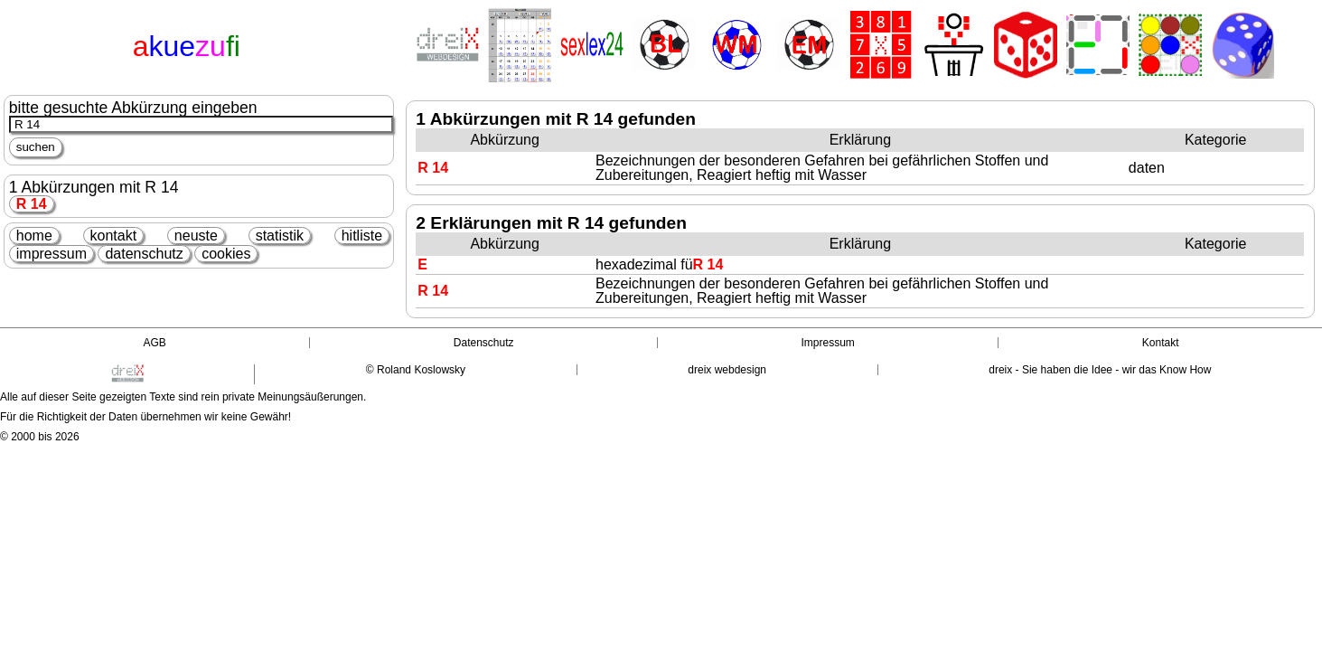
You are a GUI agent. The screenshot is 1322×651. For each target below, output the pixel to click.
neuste (196, 235)
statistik (280, 235)
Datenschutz (484, 342)
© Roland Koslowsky (415, 369)
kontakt (113, 235)
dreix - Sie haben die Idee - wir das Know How (1100, 369)
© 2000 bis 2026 (40, 436)
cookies (226, 253)
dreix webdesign (727, 369)
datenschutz (144, 253)
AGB (154, 342)
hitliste (362, 235)
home (34, 235)
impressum (51, 253)
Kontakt (1160, 342)
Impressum (828, 342)
